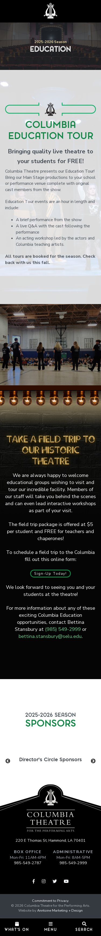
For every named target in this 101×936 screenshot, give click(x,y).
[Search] (84, 927)
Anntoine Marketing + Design (60, 910)
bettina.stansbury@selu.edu (50, 636)
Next (93, 761)
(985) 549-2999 (63, 629)
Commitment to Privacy (50, 900)
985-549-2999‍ (73, 863)
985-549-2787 (27, 863)
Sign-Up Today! (50, 573)
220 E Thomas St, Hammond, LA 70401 (51, 840)
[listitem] (50, 759)
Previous (8, 761)
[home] (50, 10)
